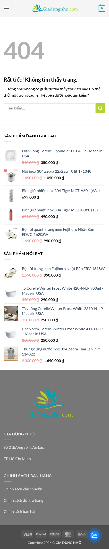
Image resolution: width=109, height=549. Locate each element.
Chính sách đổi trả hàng (23, 500)
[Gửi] (100, 108)
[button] (6, 8)
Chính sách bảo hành (21, 511)
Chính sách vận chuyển (23, 489)
